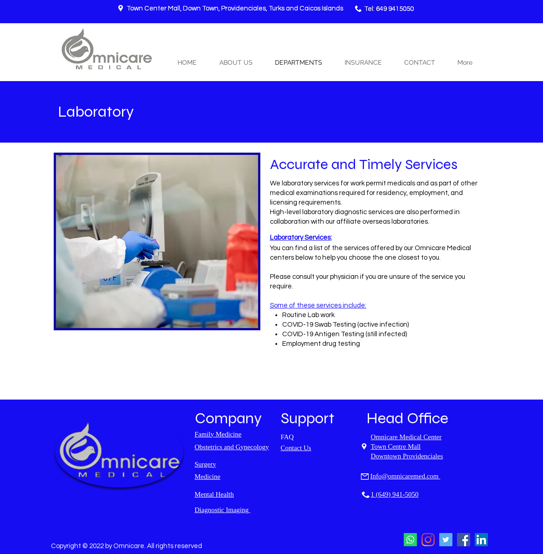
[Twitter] (445, 539)
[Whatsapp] (410, 539)
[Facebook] (463, 539)
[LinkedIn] (481, 539)
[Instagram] (428, 539)
